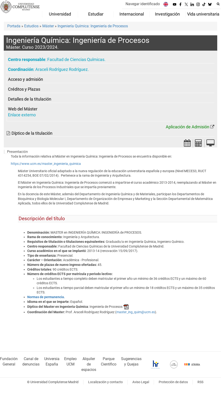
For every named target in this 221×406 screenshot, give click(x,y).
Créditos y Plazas (24, 89)
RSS (200, 382)
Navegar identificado (143, 4)
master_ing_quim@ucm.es (135, 312)
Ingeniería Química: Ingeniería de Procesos (93, 26)
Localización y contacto (105, 382)
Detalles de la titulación (29, 99)
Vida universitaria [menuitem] (203, 14)
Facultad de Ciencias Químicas (75, 59)
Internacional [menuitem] (131, 14)
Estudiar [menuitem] (95, 14)
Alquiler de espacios (88, 364)
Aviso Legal (140, 382)
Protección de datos (173, 382)
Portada (13, 26)
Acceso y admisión (25, 79)
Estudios (31, 26)
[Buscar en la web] (218, 4)
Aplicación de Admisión (187, 127)
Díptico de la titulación (32, 133)
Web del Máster (22, 109)
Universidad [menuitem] (60, 14)
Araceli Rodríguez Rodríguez (61, 69)
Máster (48, 26)
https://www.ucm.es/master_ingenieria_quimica (46, 164)
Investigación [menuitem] (167, 14)
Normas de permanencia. (46, 297)
